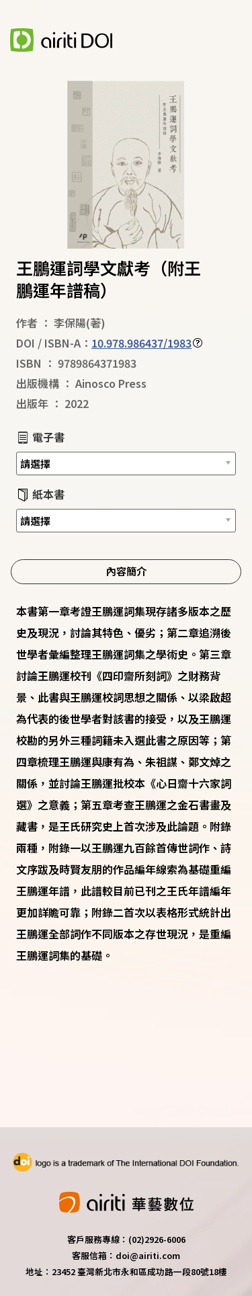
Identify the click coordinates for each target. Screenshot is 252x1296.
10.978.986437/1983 (141, 343)
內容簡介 (126, 570)
